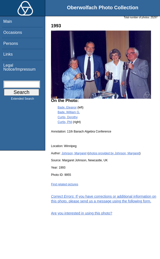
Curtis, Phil (65, 122)
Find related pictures (64, 184)
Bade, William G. (69, 112)
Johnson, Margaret (74, 153)
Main (7, 21)
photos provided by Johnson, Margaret (114, 153)
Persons (10, 43)
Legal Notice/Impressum (19, 67)
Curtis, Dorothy (68, 117)
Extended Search (22, 99)
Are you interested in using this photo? (81, 213)
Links (7, 54)
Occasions (12, 32)
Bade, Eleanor (67, 107)
